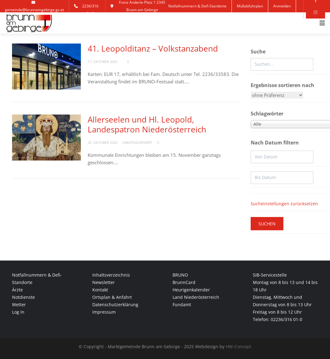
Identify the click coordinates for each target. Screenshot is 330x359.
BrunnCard (184, 282)
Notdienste (23, 297)
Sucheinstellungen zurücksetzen (284, 204)
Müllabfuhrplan (250, 6)
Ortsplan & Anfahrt (112, 297)
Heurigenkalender (191, 290)
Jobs (176, 18)
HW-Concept (238, 346)
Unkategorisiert (137, 142)
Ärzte (17, 290)
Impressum (104, 312)
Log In (18, 312)
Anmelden (282, 6)
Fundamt (182, 304)
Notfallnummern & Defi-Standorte (197, 6)
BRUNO (180, 275)
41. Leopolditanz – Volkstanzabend (153, 48)
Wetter (19, 304)
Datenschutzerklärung (115, 304)
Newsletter (103, 282)
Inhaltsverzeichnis (111, 275)
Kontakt (196, 18)
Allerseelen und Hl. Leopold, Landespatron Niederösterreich (147, 124)
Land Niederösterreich (196, 297)
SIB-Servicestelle (270, 275)
